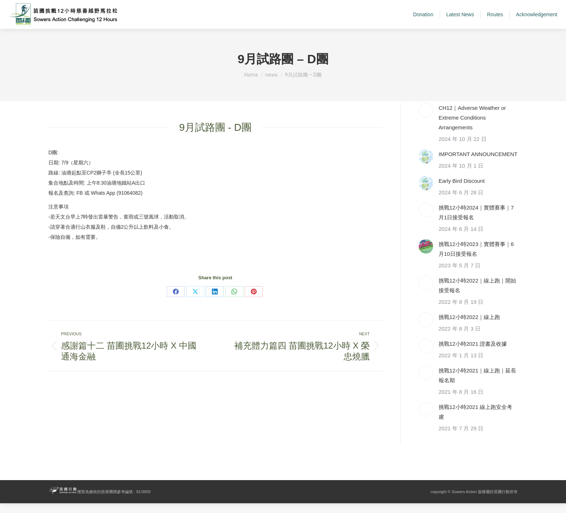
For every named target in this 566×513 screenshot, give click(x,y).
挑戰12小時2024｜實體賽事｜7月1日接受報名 (476, 222)
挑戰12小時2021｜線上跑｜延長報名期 (477, 385)
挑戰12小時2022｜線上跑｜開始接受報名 (477, 295)
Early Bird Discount (462, 190)
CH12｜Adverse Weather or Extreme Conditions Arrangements (472, 127)
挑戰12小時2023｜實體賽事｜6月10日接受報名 (476, 259)
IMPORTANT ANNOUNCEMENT (478, 164)
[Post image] (426, 120)
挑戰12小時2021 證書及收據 (473, 353)
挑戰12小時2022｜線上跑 (469, 327)
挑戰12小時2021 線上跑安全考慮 (475, 422)
